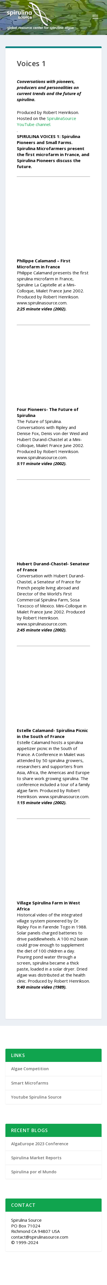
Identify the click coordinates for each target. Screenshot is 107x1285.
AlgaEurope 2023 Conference (39, 1143)
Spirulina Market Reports (36, 1157)
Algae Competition (30, 1068)
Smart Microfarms (29, 1083)
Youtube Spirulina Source (36, 1097)
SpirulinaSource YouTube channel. (46, 121)
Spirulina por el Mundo (33, 1171)
